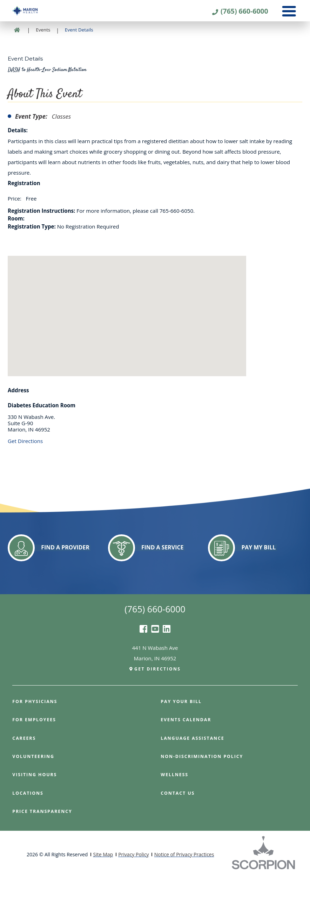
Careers (25, 759)
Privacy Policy (133, 875)
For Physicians (36, 722)
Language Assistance (195, 759)
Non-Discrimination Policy (205, 777)
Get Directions (25, 460)
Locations (29, 814)
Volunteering (35, 777)
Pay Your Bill (183, 722)
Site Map (103, 875)
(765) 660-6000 (242, 12)
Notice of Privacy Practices (184, 875)
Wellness (175, 796)
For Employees (35, 741)
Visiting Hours (36, 796)
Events (43, 49)
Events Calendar (188, 741)
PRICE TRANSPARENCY (44, 832)
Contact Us (179, 814)
